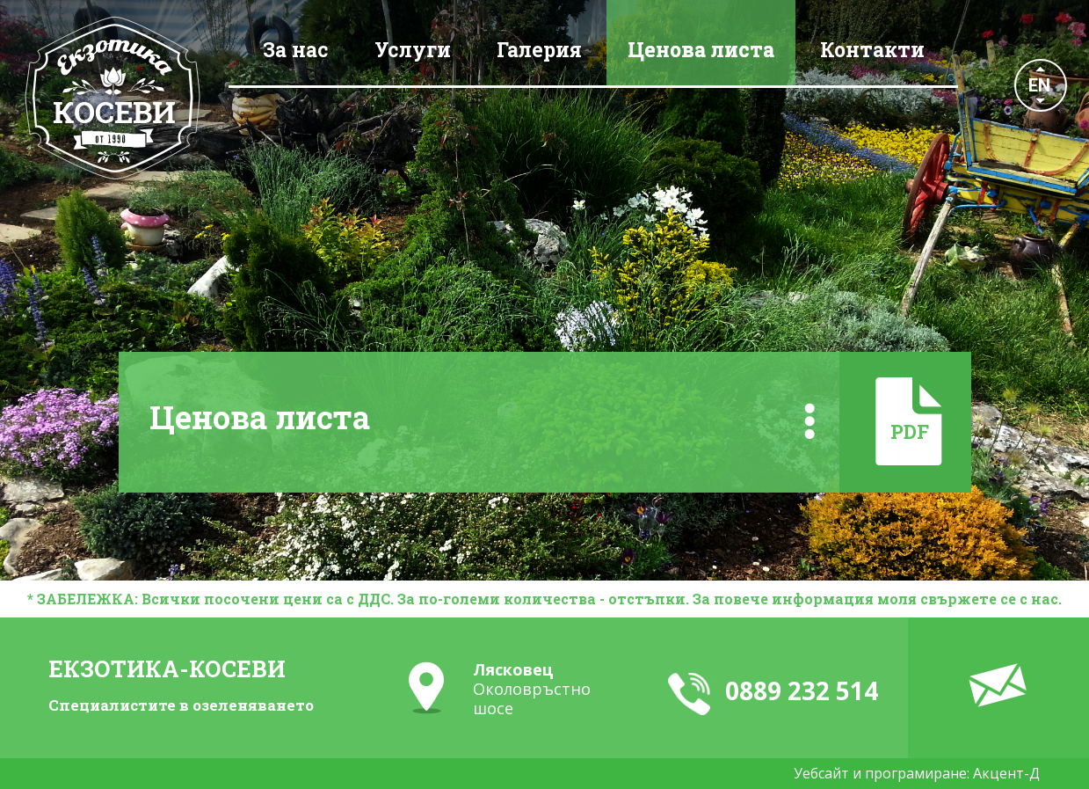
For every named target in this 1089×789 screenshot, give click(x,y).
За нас (296, 49)
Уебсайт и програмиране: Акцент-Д (917, 773)
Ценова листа (701, 49)
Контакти (872, 49)
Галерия (539, 49)
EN (1039, 85)
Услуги (412, 49)
